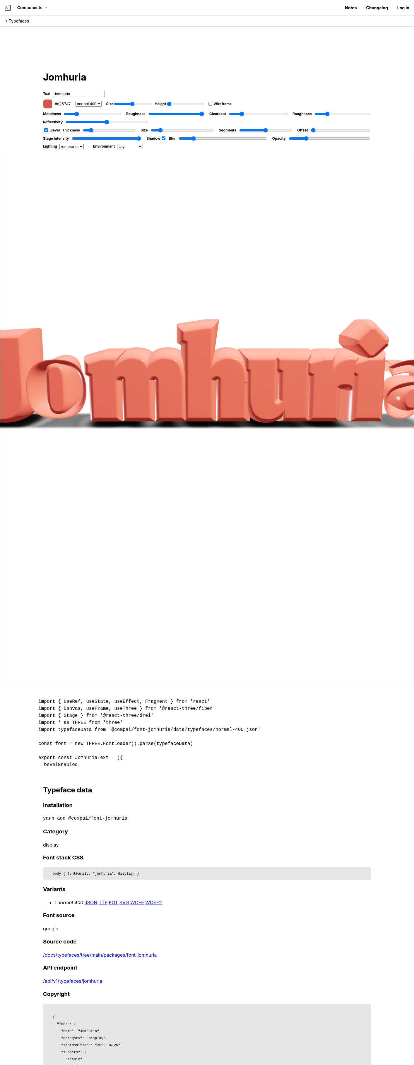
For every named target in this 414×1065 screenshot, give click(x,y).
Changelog (377, 7)
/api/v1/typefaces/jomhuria (72, 981)
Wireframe (220, 104)
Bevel (52, 130)
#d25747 (57, 104)
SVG (124, 902)
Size (129, 104)
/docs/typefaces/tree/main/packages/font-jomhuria (100, 955)
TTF (103, 902)
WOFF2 (153, 902)
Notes (351, 7)
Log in (403, 7)
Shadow (155, 138)
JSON (91, 902)
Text (74, 94)
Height (179, 104)
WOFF (137, 902)
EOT (113, 902)
